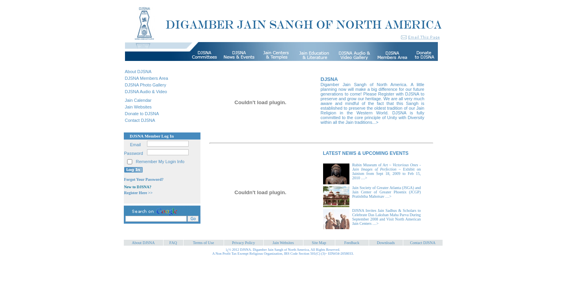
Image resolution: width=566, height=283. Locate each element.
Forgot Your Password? (144, 179)
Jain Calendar (138, 100)
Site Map (319, 243)
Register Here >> (138, 193)
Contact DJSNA (140, 120)
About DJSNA (138, 71)
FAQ (173, 243)
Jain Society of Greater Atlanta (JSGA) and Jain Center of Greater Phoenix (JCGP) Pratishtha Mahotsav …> (386, 192)
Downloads (386, 243)
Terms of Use (203, 243)
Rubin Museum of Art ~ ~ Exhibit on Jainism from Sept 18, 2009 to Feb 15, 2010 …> (386, 171)
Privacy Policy (243, 243)
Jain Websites (138, 107)
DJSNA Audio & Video (146, 91)
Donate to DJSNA (142, 113)
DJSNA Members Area (146, 78)
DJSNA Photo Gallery (145, 85)
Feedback (351, 243)
